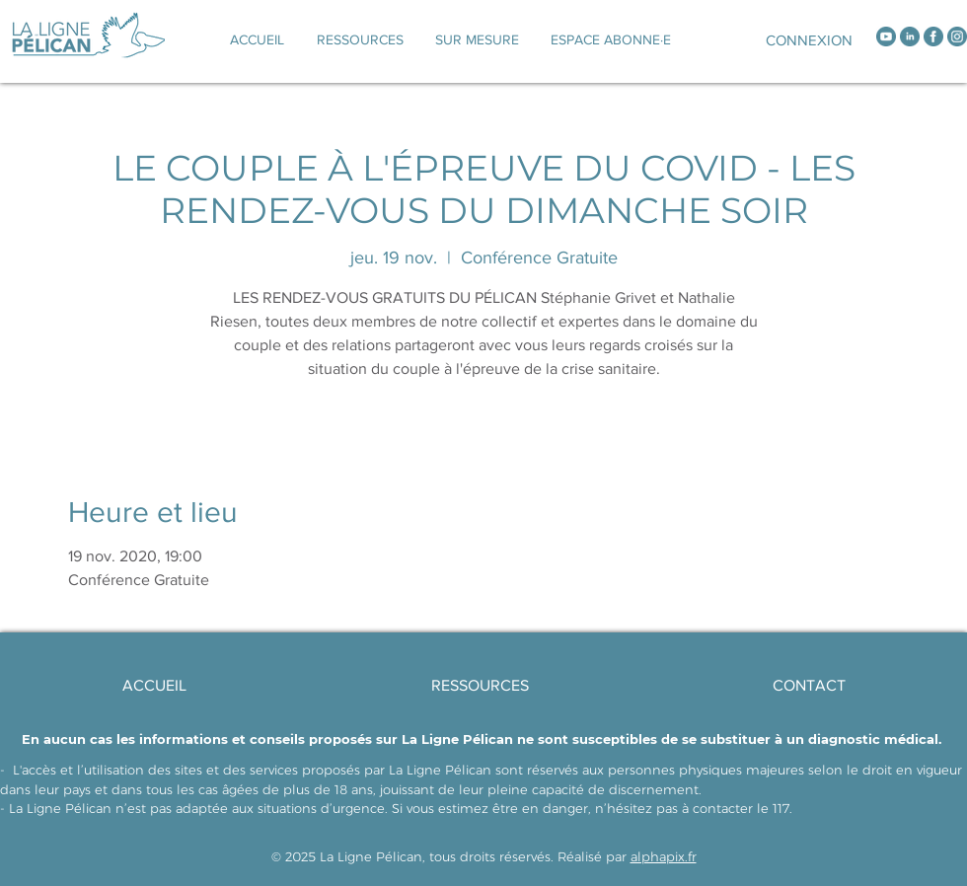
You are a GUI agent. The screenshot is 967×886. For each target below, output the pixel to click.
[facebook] (933, 36)
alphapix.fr (664, 856)
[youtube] (886, 36)
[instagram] (957, 36)
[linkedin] (910, 36)
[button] (477, 39)
